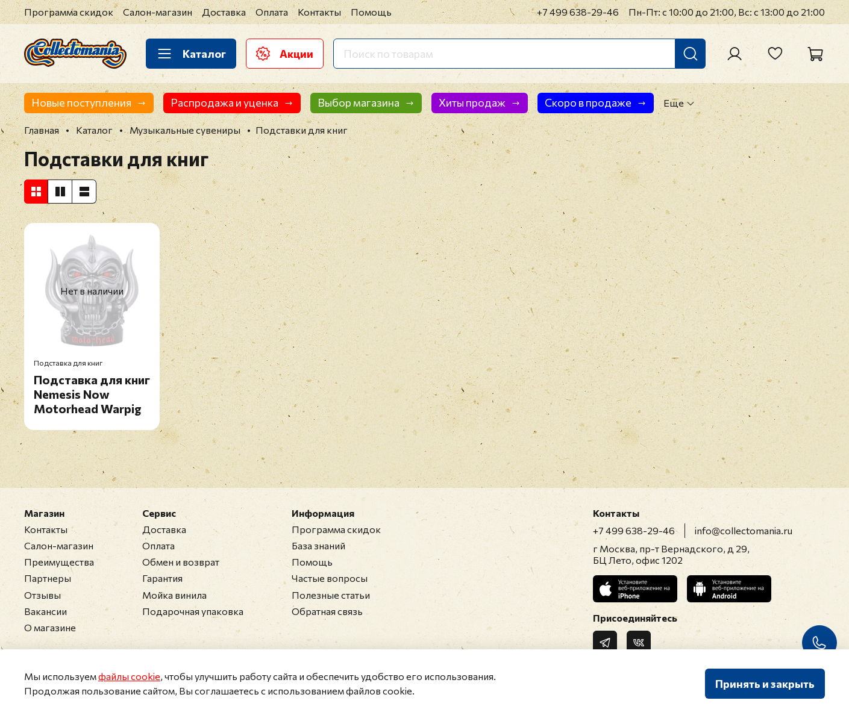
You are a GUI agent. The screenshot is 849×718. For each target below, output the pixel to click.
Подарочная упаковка (192, 611)
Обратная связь (327, 611)
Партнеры (47, 578)
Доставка (224, 11)
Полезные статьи (331, 595)
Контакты (319, 11)
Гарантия (162, 578)
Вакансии (45, 611)
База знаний (318, 545)
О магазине (50, 627)
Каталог (191, 53)
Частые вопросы (330, 578)
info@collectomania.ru (743, 530)
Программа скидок (68, 11)
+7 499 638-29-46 (578, 11)
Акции (284, 53)
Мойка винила (174, 595)
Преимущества (59, 561)
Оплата (271, 11)
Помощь (371, 11)
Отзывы (42, 595)
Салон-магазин (157, 11)
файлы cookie (129, 676)
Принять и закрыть (765, 683)
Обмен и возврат (180, 561)
